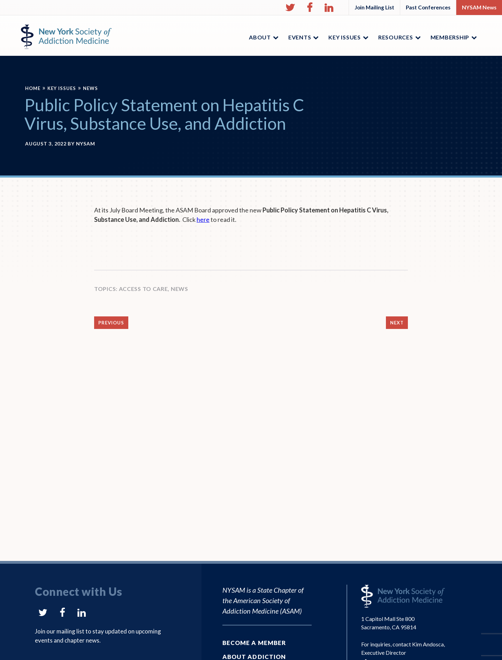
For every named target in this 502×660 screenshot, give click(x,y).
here (203, 219)
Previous (111, 322)
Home (32, 88)
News (90, 88)
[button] (290, 7)
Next (397, 322)
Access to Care (143, 288)
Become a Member (254, 642)
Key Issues (61, 88)
